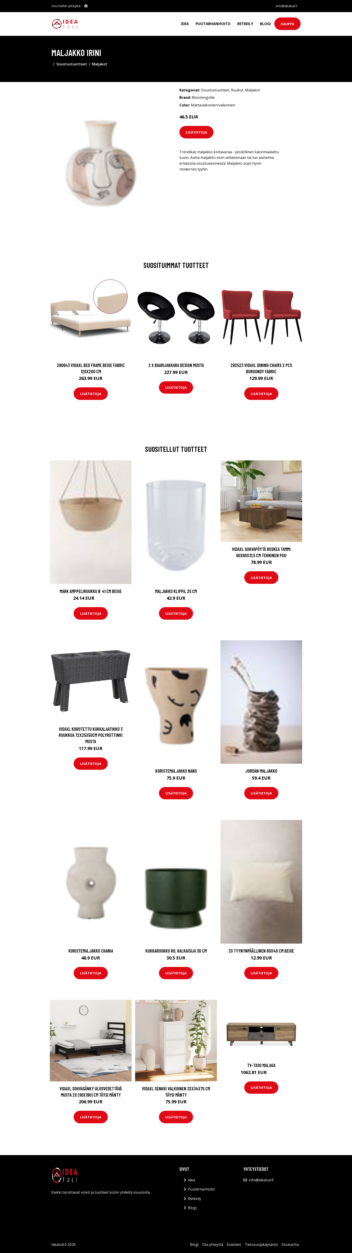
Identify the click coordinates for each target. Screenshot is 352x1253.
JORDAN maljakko (261, 771)
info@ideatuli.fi (286, 6)
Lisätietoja (196, 132)
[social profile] (86, 6)
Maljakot (99, 64)
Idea (185, 23)
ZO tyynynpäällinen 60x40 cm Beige (261, 950)
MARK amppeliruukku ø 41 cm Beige (91, 591)
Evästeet (234, 1244)
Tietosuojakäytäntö (261, 1244)
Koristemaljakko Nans (176, 771)
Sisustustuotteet (71, 64)
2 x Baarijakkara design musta (176, 365)
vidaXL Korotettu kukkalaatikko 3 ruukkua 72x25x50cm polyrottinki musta (91, 735)
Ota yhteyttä (212, 1244)
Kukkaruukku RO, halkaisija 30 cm (176, 950)
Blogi (265, 23)
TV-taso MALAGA (261, 1065)
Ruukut (237, 90)
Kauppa (287, 24)
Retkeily (245, 23)
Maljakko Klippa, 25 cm (176, 591)
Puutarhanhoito (213, 23)
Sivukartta (290, 1244)
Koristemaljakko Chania (90, 950)
